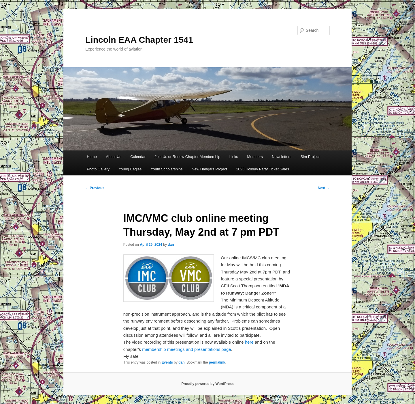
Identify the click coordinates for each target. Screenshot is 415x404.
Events (167, 362)
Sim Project (310, 156)
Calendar (138, 156)
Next (324, 188)
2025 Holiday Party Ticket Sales (262, 169)
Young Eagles (130, 169)
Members (255, 156)
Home (92, 156)
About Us (113, 156)
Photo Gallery (98, 169)
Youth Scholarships (167, 169)
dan (171, 245)
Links (233, 156)
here (249, 342)
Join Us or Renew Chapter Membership (187, 156)
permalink (217, 362)
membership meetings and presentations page (186, 349)
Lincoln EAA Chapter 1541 (139, 39)
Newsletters (281, 156)
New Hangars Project (209, 169)
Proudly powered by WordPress (207, 384)
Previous (94, 188)
